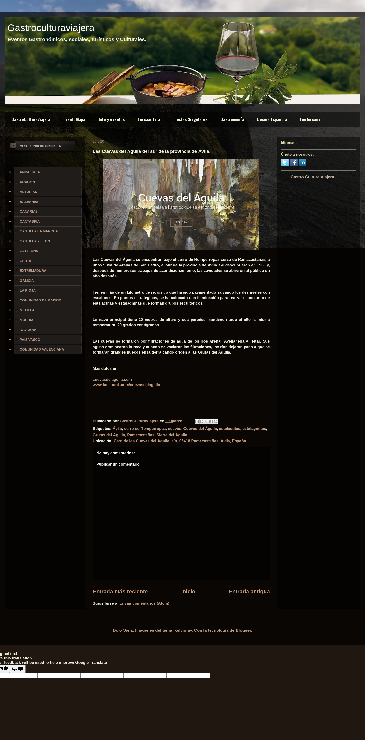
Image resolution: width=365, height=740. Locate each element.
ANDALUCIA (30, 172)
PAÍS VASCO (30, 340)
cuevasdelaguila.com (112, 379)
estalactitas (229, 429)
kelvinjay (183, 630)
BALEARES (29, 202)
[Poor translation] (18, 669)
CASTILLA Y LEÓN (35, 241)
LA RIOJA (28, 290)
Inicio (188, 591)
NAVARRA (28, 330)
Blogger (243, 630)
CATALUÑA (29, 251)
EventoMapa (74, 119)
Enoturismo (310, 119)
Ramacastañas (140, 435)
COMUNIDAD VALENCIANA (42, 349)
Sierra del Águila (171, 435)
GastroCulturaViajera (30, 119)
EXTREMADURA (33, 271)
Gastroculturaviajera (50, 27)
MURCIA (26, 320)
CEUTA (25, 261)
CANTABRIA (30, 221)
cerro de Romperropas (145, 429)
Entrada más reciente (120, 591)
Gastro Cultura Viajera (312, 177)
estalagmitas (254, 429)
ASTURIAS (28, 192)
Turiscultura (149, 119)
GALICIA (27, 281)
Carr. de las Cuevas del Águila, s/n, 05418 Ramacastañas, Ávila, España (180, 441)
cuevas (174, 429)
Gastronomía (232, 119)
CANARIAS (29, 211)
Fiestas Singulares (190, 119)
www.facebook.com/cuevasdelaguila (126, 385)
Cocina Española (272, 119)
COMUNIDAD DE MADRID (40, 300)
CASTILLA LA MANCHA (39, 231)
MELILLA (27, 310)
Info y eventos (112, 119)
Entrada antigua (249, 591)
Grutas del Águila (109, 435)
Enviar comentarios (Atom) (144, 603)
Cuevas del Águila (200, 429)
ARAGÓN (27, 182)
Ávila (117, 429)
